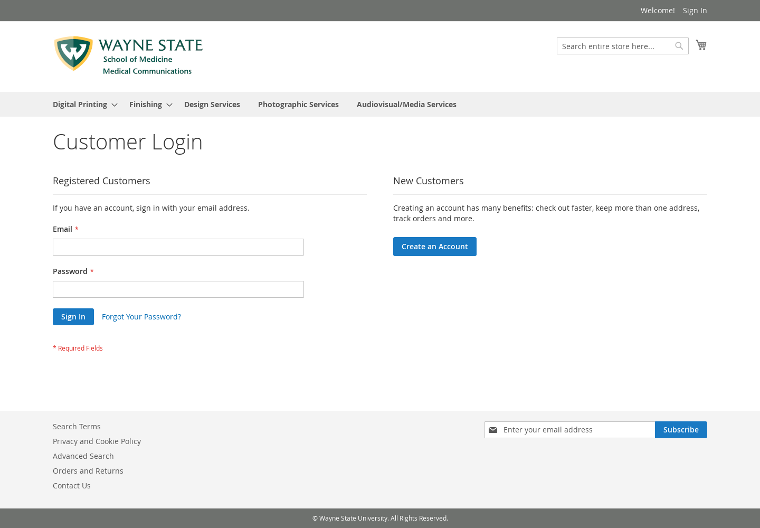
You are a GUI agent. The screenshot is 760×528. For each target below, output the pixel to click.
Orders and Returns (88, 471)
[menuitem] (82, 104)
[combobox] (623, 45)
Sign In (695, 10)
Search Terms (77, 426)
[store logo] (129, 56)
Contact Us (72, 485)
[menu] (380, 104)
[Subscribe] (681, 429)
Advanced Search (83, 456)
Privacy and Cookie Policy (97, 441)
